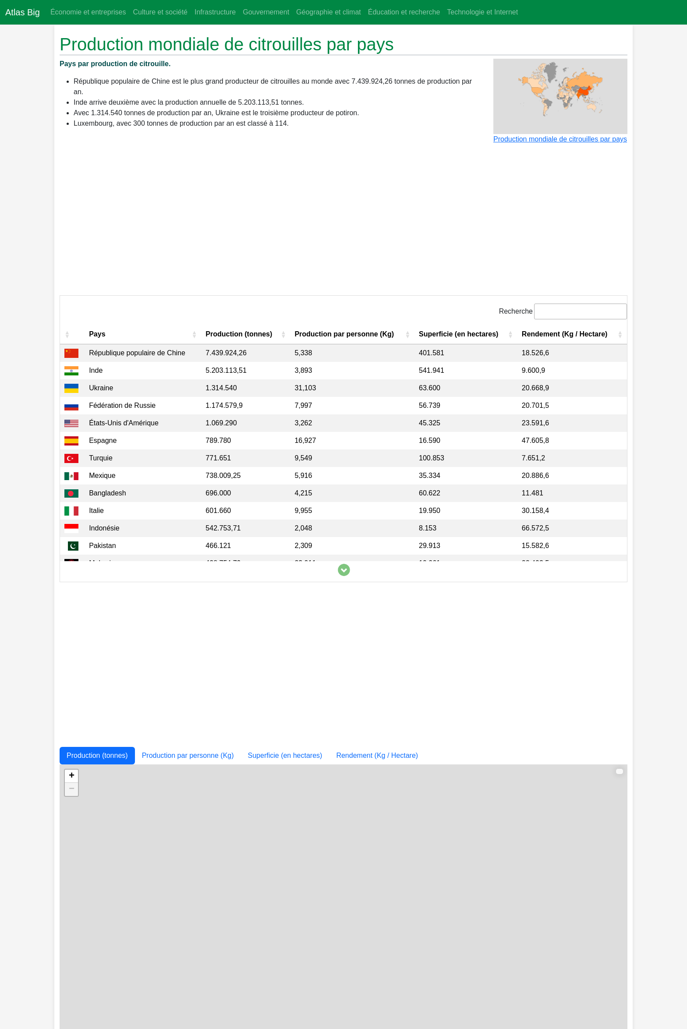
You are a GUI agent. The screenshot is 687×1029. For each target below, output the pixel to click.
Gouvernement (266, 12)
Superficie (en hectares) (285, 755)
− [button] (71, 789)
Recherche (516, 311)
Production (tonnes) (97, 755)
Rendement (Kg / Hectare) (377, 755)
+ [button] (71, 776)
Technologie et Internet (482, 12)
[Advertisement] (343, 223)
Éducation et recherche (404, 12)
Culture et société (160, 12)
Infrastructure (215, 12)
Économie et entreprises (88, 12)
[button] (67, 334)
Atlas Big (22, 12)
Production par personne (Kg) (188, 755)
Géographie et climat (328, 12)
